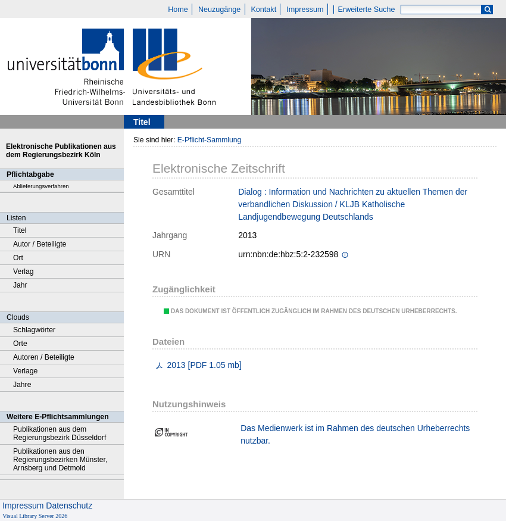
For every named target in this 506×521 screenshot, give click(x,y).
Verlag (23, 271)
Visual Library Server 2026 (34, 516)
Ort (18, 258)
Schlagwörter (34, 330)
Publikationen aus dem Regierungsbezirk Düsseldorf (59, 433)
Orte (20, 343)
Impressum (304, 9)
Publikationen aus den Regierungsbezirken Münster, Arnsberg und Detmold (60, 459)
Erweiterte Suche (366, 9)
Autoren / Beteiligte (43, 357)
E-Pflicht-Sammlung (209, 140)
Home (178, 9)
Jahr (20, 285)
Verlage (25, 371)
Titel (20, 230)
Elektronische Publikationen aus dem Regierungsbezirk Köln (61, 150)
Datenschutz (69, 505)
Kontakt (263, 9)
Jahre (22, 384)
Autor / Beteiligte (39, 244)
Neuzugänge (219, 9)
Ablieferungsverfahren (41, 186)
